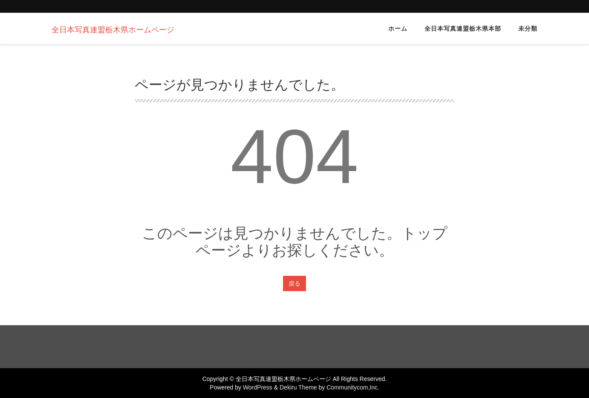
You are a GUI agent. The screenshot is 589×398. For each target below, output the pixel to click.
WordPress (257, 387)
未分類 (527, 28)
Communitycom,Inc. (352, 387)
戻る (294, 283)
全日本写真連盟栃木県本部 (462, 28)
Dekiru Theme (298, 387)
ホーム (397, 28)
